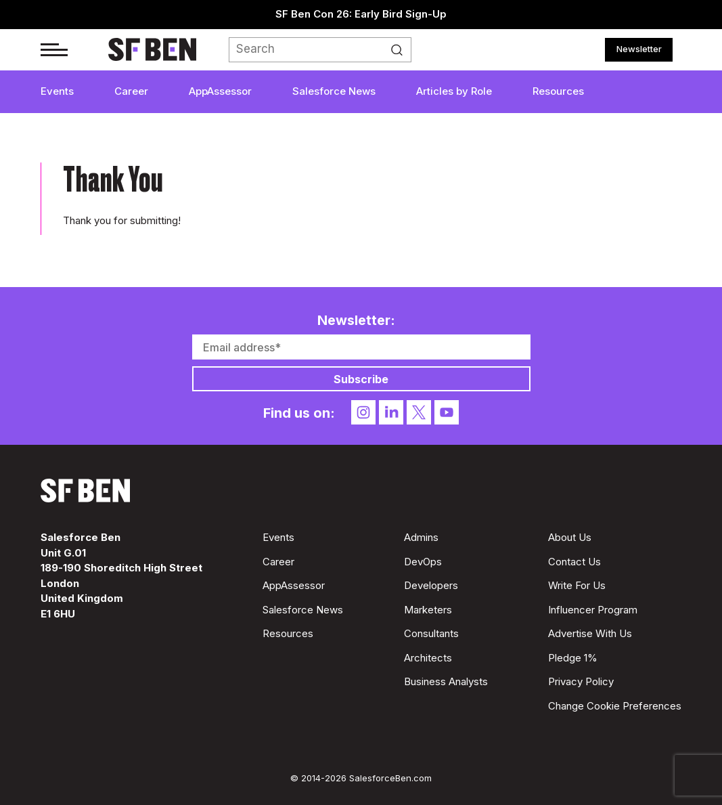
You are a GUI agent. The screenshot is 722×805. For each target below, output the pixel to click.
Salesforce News (334, 91)
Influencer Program (592, 609)
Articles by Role (454, 91)
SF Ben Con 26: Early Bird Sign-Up (361, 13)
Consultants (431, 633)
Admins (421, 537)
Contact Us (574, 561)
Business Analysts (446, 681)
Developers (431, 585)
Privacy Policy (581, 681)
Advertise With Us (590, 633)
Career (131, 91)
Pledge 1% (572, 657)
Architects (428, 657)
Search (400, 50)
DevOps (423, 561)
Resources (558, 91)
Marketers (428, 609)
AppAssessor (220, 91)
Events (57, 91)
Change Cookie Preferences (614, 705)
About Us (569, 537)
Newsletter (639, 48)
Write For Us (577, 585)
